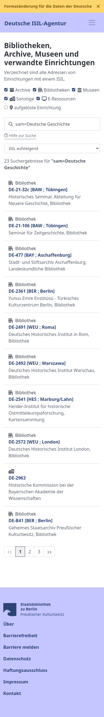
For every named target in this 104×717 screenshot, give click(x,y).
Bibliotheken (57, 90)
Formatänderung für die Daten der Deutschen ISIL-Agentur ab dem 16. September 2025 (48, 6)
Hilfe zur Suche (20, 135)
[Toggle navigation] (92, 22)
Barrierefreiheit (20, 636)
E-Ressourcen (62, 99)
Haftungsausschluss (25, 670)
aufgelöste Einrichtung (37, 108)
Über (8, 624)
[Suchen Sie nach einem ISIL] (52, 124)
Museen (91, 90)
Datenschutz (17, 659)
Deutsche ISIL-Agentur (35, 23)
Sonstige (25, 99)
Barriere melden (21, 647)
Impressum (15, 682)
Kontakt (12, 693)
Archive (22, 90)
